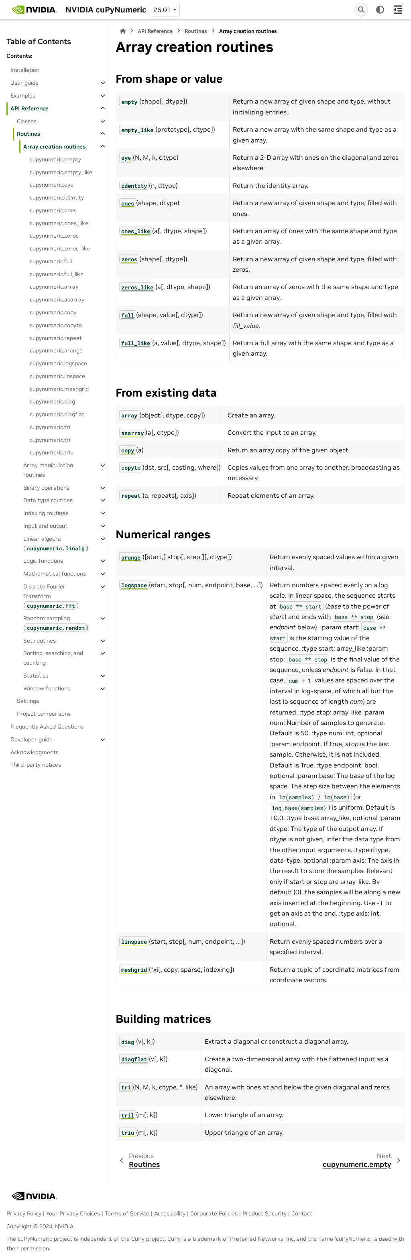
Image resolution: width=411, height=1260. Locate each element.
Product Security (264, 1213)
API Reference (29, 108)
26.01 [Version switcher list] (162, 10)
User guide (24, 82)
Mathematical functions (54, 573)
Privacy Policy (23, 1213)
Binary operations (46, 487)
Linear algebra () (55, 543)
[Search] (361, 9)
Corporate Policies (214, 1213)
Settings (28, 700)
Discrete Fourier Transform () (51, 596)
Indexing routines (45, 513)
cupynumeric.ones (53, 210)
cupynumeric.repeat (56, 338)
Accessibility (169, 1213)
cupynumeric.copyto (56, 325)
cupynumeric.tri (50, 427)
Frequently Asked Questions (46, 726)
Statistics (35, 675)
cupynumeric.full (51, 261)
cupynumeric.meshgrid (59, 389)
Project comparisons (44, 713)
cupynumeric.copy (53, 312)
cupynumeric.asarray (57, 299)
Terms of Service (127, 1213)
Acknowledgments (34, 752)
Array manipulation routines (48, 470)
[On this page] (398, 9)
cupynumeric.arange (56, 350)
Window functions (46, 688)
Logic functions (43, 560)
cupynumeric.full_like (56, 274)
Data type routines (48, 500)
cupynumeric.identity (57, 197)
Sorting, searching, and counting (53, 657)
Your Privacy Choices (73, 1213)
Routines (28, 133)
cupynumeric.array (54, 286)
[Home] (123, 31)
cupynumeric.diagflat (57, 414)
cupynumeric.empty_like (61, 172)
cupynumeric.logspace (58, 363)
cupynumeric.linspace (57, 376)
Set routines (39, 640)
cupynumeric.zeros (54, 235)
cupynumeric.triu (51, 452)
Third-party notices (35, 764)
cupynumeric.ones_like (59, 223)
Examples (22, 95)
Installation (24, 69)
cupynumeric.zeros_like (60, 248)
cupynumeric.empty (55, 159)
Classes (27, 121)
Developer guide (31, 739)
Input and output (45, 525)
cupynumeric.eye (51, 184)
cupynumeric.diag (52, 401)
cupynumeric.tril (50, 440)
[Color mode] (380, 9)
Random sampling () (55, 623)
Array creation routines (54, 146)
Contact (301, 1213)
